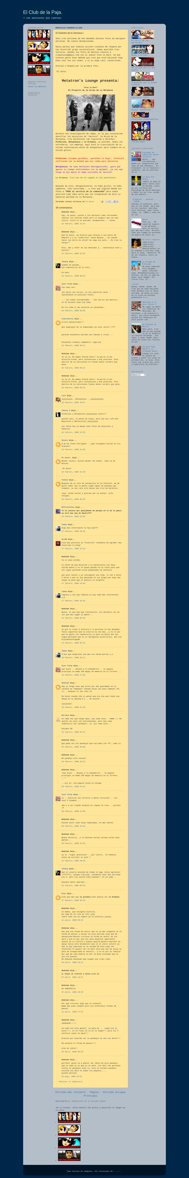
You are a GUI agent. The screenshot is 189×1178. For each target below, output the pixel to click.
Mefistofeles (68, 507)
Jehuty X (66, 410)
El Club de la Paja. (42, 12)
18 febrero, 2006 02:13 (73, 643)
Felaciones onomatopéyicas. (145, 118)
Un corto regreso (151, 240)
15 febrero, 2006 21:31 (73, 224)
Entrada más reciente (71, 1092)
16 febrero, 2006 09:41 (73, 368)
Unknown (65, 683)
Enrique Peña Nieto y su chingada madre (149, 349)
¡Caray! (135, 284)
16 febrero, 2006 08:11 (73, 346)
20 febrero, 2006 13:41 (73, 787)
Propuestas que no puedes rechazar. (144, 82)
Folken (65, 480)
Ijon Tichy (67, 284)
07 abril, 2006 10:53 (72, 992)
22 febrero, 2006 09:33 (73, 886)
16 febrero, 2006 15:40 (73, 472)
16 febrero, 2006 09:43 (73, 388)
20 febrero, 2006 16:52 (73, 826)
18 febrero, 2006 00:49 (73, 618)
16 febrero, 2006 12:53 (73, 432)
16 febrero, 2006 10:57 (73, 403)
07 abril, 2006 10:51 (72, 977)
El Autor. (66, 458)
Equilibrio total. (143, 96)
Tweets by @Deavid (37, 87)
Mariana (65, 715)
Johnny (65, 262)
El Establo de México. (149, 325)
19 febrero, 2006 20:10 (73, 762)
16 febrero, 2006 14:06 (73, 450)
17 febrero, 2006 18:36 (73, 601)
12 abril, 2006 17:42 (72, 1012)
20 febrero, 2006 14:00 (73, 811)
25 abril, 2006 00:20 (72, 1052)
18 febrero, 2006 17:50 (73, 675)
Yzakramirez (67, 319)
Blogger (117, 1171)
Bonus (145, 220)
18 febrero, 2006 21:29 (73, 707)
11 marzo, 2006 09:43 (72, 920)
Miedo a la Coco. (143, 54)
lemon (64, 525)
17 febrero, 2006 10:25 (73, 531)
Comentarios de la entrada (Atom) (89, 1101)
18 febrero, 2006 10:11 (73, 658)
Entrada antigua (114, 1092)
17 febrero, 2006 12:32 (73, 549)
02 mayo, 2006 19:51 (72, 1077)
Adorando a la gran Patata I (149, 303)
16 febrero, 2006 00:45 (73, 276)
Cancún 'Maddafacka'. (143, 109)
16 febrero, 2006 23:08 (73, 517)
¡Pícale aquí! (141, 141)
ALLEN (64, 539)
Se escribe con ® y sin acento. (143, 68)
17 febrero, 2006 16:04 (73, 583)
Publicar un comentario (70, 1082)
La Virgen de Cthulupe (148, 263)
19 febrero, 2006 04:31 (73, 732)
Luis (64, 396)
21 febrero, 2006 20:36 (73, 861)
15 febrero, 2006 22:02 (73, 254)
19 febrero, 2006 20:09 (73, 747)
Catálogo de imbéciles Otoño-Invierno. (151, 155)
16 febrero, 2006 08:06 (73, 311)
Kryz (64, 894)
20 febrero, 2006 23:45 (73, 843)
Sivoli (65, 440)
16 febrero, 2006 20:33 (73, 499)
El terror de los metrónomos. (143, 40)
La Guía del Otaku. (148, 178)
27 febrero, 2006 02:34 (73, 900)
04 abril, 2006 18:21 (72, 962)
